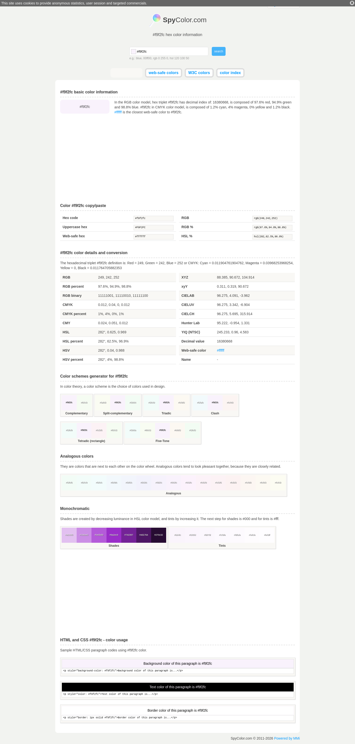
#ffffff (118, 112)
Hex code (70, 218)
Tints (222, 545)
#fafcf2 (103, 402)
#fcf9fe (222, 535)
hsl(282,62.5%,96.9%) (272, 237)
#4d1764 (143, 535)
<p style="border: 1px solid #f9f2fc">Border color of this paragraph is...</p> (178, 718)
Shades (113, 545)
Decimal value (192, 341)
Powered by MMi (287, 738)
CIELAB (187, 296)
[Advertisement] (177, 159)
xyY (184, 286)
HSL (66, 332)
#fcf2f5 (99, 430)
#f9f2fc (154, 218)
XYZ (184, 277)
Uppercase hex (75, 227)
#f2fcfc (99, 482)
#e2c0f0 (69, 535)
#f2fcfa (132, 430)
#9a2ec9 (113, 535)
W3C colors (199, 73)
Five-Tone (162, 441)
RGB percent (73, 286)
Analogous (173, 493)
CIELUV (187, 305)
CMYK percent (74, 314)
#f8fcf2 (147, 430)
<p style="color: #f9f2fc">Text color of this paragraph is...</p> (178, 694)
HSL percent (73, 341)
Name (186, 360)
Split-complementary (117, 413)
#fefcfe (252, 535)
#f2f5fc (128, 482)
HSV (66, 350)
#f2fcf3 (192, 430)
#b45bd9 (99, 535)
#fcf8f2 (177, 430)
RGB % (187, 227)
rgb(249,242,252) (272, 218)
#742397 (128, 535)
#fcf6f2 (248, 482)
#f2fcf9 (151, 402)
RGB (185, 218)
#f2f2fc (143, 482)
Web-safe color (193, 350)
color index (230, 73)
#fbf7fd (207, 535)
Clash (215, 413)
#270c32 (158, 535)
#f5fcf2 (84, 402)
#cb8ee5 (84, 535)
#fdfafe (237, 535)
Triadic (166, 413)
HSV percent (73, 360)
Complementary (76, 413)
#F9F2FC (154, 227)
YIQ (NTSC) (190, 332)
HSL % (186, 236)
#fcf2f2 (233, 482)
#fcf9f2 (181, 402)
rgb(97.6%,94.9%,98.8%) (272, 227)
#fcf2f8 (203, 482)
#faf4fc (177, 535)
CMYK (68, 305)
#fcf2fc (188, 482)
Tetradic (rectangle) (91, 441)
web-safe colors (163, 73)
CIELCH (187, 314)
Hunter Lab (190, 323)
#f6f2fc (158, 482)
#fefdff (267, 535)
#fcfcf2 (278, 482)
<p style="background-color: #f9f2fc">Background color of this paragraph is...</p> (178, 671)
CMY (66, 323)
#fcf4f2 (230, 402)
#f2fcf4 (132, 402)
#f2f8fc (113, 482)
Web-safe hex (74, 236)
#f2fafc (200, 402)
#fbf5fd (192, 535)
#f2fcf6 (69, 482)
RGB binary (72, 296)
